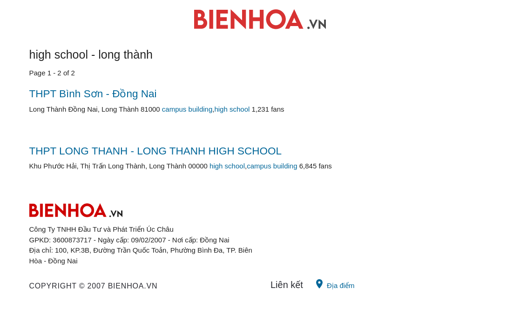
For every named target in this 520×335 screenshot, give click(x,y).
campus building (187, 109)
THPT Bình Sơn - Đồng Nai (93, 94)
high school (232, 109)
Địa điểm (334, 283)
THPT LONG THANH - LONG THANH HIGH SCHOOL (155, 151)
